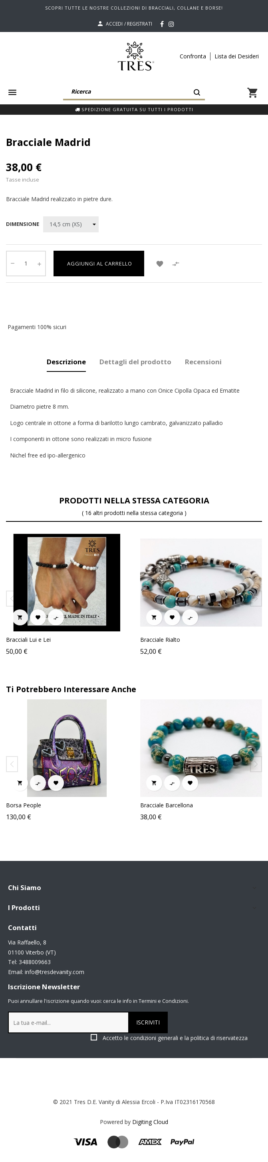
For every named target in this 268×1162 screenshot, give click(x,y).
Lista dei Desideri (236, 56)
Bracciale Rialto (160, 639)
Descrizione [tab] (66, 361)
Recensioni (203, 361)
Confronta (193, 56)
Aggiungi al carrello (99, 263)
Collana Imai (23, 805)
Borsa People (158, 805)
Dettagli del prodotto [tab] (135, 361)
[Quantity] (26, 264)
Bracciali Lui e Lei (28, 639)
